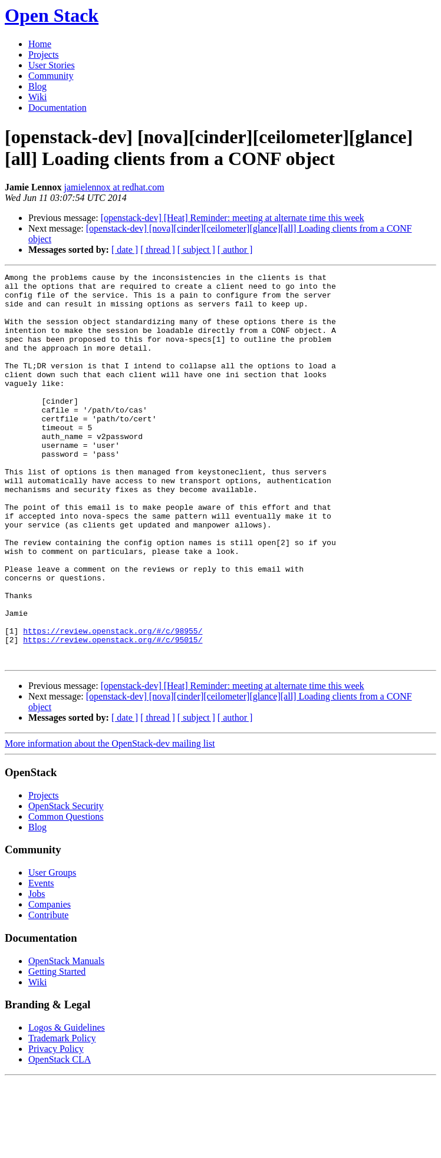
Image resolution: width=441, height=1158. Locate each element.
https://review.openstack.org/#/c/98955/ (112, 703)
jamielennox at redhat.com (114, 187)
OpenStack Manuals (66, 1039)
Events (41, 961)
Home (39, 44)
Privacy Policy (56, 1126)
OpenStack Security (66, 884)
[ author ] (235, 250)
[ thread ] (157, 250)
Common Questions (66, 894)
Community (50, 76)
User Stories (51, 65)
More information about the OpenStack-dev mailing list (110, 821)
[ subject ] (196, 250)
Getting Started (56, 1049)
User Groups (52, 950)
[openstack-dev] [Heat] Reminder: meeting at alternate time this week (232, 218)
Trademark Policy (62, 1116)
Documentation (57, 108)
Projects (43, 55)
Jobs (36, 971)
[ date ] (124, 250)
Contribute (48, 993)
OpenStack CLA (59, 1137)
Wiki (37, 97)
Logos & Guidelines (66, 1105)
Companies (49, 982)
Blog (37, 86)
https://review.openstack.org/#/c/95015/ (112, 713)
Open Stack (51, 15)
